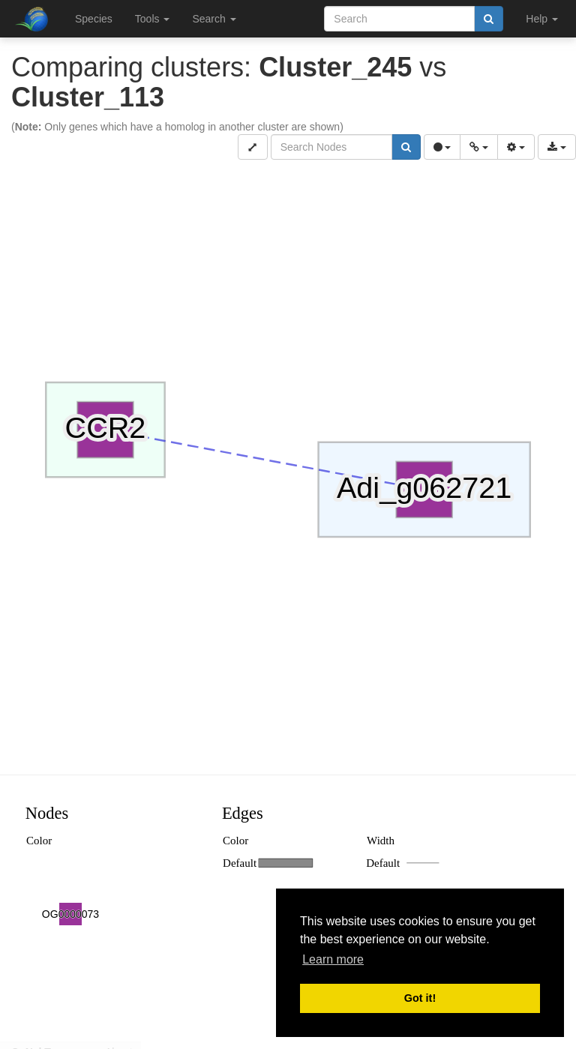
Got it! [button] (420, 998)
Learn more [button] (333, 959)
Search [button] (214, 19)
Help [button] (542, 19)
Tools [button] (152, 19)
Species (93, 19)
